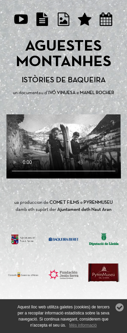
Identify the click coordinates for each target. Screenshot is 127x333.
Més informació (83, 325)
